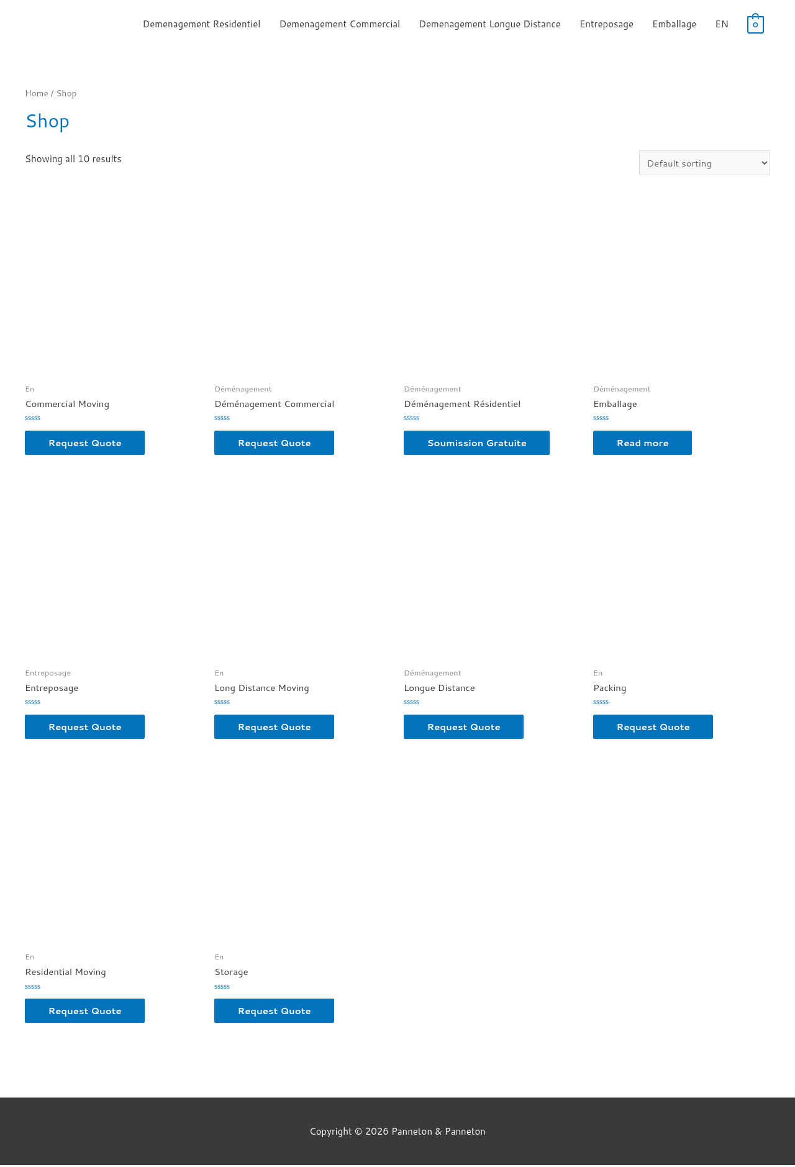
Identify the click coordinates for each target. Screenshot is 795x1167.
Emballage (674, 23)
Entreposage (606, 23)
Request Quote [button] (87, 443)
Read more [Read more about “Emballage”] (644, 443)
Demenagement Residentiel (201, 23)
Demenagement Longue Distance (490, 23)
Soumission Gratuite (479, 443)
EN (722, 23)
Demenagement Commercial (339, 23)
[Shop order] (704, 162)
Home (36, 93)
